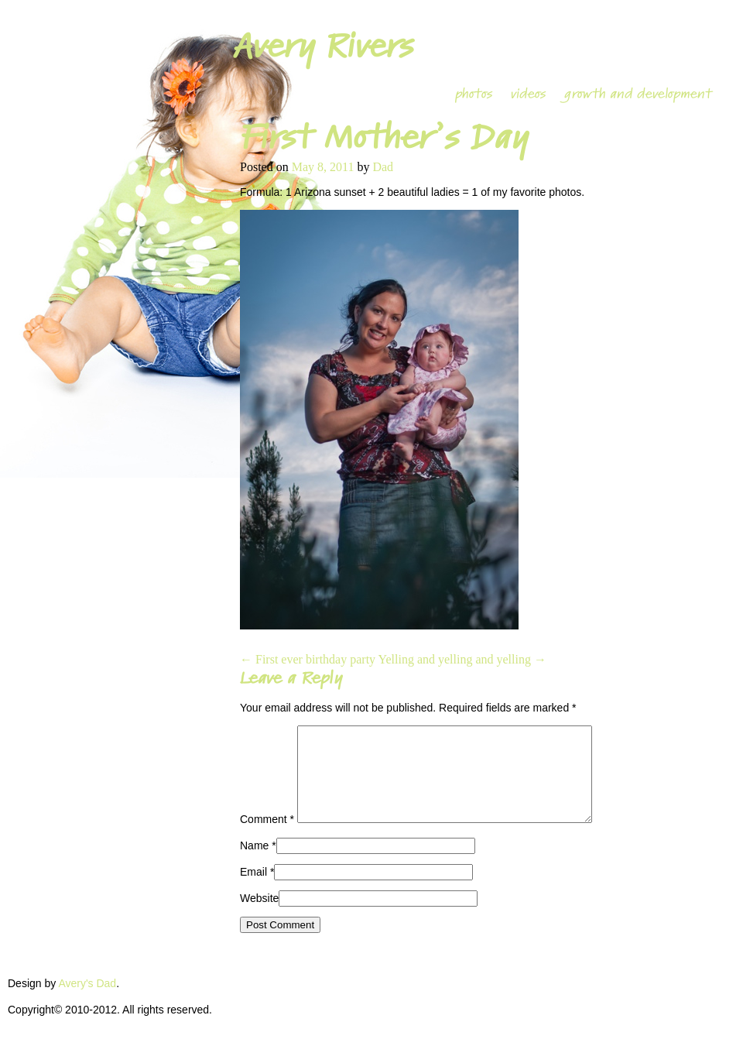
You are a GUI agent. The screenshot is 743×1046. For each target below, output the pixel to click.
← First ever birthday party (307, 659)
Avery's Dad (87, 1002)
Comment (267, 838)
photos (473, 93)
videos (528, 93)
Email (253, 890)
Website (259, 917)
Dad (382, 166)
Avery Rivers (322, 46)
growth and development (638, 93)
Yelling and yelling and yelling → (462, 659)
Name (254, 864)
